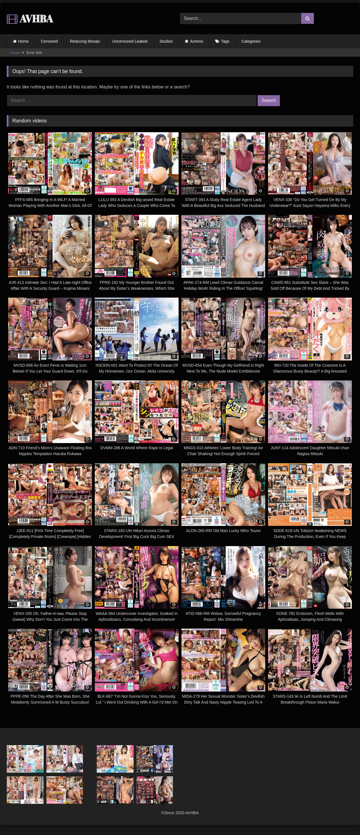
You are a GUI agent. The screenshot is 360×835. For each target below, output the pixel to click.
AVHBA (30, 18)
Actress (196, 41)
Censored (49, 41)
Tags (225, 41)
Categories (251, 41)
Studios (166, 41)
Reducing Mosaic (85, 41)
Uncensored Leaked (129, 41)
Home (23, 41)
